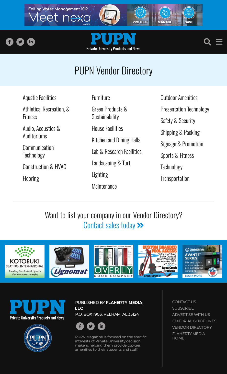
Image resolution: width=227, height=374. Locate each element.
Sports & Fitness (177, 155)
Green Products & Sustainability (109, 112)
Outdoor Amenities (179, 97)
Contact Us (184, 302)
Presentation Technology (184, 108)
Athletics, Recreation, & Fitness (46, 112)
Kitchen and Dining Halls (116, 139)
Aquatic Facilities (40, 97)
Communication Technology (38, 151)
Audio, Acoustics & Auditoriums (41, 132)
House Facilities (107, 128)
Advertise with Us (191, 314)
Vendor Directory (192, 327)
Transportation (175, 178)
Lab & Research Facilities (117, 151)
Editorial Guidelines (194, 321)
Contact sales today (113, 224)
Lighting (100, 174)
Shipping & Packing (180, 132)
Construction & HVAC (44, 166)
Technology (171, 166)
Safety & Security (177, 120)
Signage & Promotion (181, 143)
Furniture (101, 97)
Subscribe (183, 308)
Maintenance (104, 185)
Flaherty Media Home (188, 335)
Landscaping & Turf (111, 162)
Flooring (31, 178)
